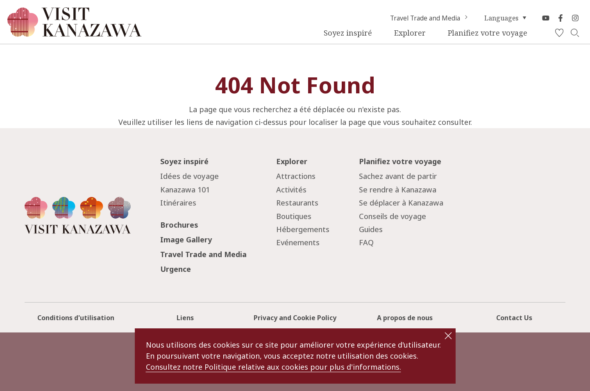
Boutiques (293, 216)
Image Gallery (186, 239)
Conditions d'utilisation (75, 317)
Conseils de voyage (392, 216)
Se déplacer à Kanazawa (401, 203)
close (448, 335)
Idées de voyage (189, 176)
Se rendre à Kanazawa (397, 189)
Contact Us (514, 317)
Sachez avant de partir (398, 176)
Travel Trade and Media (430, 18)
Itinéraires (178, 203)
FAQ (366, 242)
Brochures (179, 225)
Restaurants (297, 203)
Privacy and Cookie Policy (295, 317)
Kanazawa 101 (185, 189)
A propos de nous (405, 317)
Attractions (295, 176)
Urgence (175, 269)
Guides (371, 229)
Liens (185, 317)
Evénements (298, 242)
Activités (291, 189)
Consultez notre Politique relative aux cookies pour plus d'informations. (273, 367)
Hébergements (302, 229)
